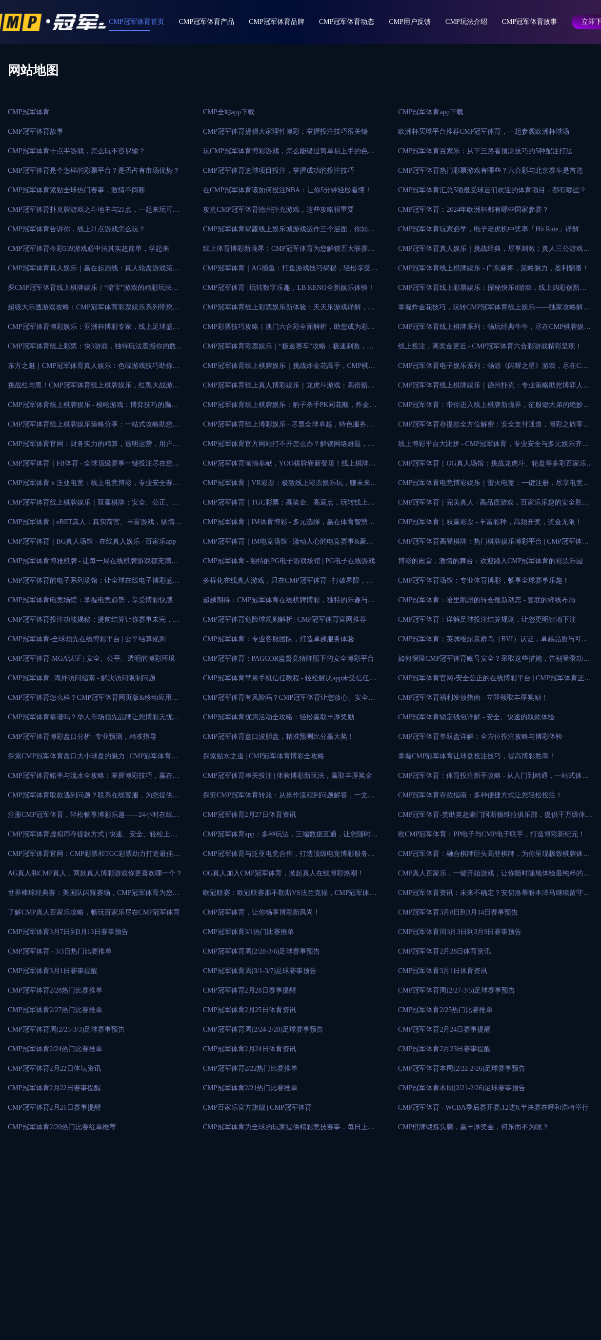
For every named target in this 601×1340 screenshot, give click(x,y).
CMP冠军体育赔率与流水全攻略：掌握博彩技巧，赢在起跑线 (94, 779)
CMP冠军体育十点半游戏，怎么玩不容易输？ (76, 151)
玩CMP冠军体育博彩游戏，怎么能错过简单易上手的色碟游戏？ (289, 154)
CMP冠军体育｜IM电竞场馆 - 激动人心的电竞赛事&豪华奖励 (288, 544)
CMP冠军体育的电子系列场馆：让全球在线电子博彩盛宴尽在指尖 (94, 583)
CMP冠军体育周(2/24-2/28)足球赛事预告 (263, 1029)
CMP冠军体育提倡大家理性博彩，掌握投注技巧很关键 (285, 131)
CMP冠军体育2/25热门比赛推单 (445, 1010)
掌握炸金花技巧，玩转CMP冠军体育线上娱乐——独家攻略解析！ (490, 310)
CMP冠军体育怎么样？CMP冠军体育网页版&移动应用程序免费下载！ (93, 701)
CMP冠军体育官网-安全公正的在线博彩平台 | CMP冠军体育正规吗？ (494, 681)
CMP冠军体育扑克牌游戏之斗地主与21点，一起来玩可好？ (90, 213)
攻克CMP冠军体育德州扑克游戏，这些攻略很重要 (278, 209)
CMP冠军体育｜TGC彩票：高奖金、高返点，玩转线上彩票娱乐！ (289, 505)
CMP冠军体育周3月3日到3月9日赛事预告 (460, 931)
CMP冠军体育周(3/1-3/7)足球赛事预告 (260, 971)
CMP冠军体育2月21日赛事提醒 (54, 1107)
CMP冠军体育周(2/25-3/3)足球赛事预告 (66, 1029)
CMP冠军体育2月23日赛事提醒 (444, 1049)
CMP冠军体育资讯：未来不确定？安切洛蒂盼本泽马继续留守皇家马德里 (494, 896)
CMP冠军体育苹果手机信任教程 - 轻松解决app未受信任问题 (289, 681)
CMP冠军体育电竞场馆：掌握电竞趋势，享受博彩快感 (90, 600)
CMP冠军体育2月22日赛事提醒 (54, 1088)
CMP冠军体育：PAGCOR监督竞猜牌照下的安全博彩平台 (288, 658)
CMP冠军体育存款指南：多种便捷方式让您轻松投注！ (480, 795)
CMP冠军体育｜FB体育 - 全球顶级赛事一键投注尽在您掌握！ (94, 466)
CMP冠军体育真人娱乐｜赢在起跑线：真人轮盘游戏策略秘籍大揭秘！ (94, 271)
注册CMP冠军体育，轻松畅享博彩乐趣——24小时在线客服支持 (94, 818)
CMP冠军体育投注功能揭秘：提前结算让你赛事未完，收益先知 (94, 622)
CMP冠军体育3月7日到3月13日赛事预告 (68, 931)
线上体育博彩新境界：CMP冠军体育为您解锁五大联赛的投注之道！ (289, 252)
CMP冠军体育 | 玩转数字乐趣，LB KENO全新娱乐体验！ (289, 287)
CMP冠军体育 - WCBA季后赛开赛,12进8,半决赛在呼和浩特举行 (493, 1107)
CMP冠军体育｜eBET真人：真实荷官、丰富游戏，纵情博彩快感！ (94, 525)
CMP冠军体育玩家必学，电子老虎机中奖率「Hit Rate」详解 (488, 229)
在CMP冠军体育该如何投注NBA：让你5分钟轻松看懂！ (287, 190)
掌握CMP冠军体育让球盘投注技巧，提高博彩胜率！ (477, 756)
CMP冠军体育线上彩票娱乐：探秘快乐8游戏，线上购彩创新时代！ (492, 291)
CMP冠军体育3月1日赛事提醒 (53, 971)
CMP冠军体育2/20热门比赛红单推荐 (62, 1127)
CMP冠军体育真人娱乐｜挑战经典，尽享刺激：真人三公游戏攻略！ (494, 252)
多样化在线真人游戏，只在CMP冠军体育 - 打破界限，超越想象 (288, 583)
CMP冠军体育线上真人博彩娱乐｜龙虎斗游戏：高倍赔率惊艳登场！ (289, 388)
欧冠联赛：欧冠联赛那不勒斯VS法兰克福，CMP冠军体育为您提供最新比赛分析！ (289, 896)
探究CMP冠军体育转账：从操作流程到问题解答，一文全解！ (289, 798)
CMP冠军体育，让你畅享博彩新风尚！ (261, 912)
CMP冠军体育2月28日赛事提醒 (249, 990)
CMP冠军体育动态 (347, 21)
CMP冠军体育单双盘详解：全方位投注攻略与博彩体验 (480, 736)
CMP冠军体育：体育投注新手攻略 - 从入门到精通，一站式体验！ (490, 779)
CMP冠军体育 (29, 112)
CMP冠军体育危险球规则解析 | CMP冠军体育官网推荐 (284, 619)
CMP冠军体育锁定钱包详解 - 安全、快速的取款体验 (476, 717)
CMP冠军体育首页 (136, 21)
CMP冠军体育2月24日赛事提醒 (444, 1029)
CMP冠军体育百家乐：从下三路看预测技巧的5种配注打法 (485, 151)
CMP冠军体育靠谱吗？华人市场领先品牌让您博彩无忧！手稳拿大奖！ (94, 720)
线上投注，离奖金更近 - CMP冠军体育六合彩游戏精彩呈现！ (490, 346)
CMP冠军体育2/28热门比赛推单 (55, 990)
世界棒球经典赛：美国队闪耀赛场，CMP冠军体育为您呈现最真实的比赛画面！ (94, 896)
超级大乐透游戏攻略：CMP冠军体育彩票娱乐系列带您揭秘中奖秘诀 (94, 310)
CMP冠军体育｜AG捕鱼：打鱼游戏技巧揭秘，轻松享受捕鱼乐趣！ (290, 271)
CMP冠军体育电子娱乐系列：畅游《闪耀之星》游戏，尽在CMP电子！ (494, 369)
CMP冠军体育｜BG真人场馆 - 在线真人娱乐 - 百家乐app (92, 541)
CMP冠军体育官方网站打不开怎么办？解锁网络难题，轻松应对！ (289, 447)
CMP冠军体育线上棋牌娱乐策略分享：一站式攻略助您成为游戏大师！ (94, 427)
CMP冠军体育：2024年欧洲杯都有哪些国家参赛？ (473, 209)
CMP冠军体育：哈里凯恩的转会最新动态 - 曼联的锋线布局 (486, 600)
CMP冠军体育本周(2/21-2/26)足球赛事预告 (461, 1088)
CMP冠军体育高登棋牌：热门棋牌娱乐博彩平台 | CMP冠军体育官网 (493, 544)
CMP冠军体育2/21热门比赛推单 (250, 1088)
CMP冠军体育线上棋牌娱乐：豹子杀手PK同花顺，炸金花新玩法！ (289, 408)
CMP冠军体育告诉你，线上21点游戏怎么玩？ (76, 229)
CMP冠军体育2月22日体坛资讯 (54, 1068)
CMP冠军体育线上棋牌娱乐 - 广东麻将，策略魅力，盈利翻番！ (493, 268)
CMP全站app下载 (229, 112)
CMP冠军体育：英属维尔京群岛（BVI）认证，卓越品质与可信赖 (493, 642)
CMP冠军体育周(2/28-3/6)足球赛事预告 (261, 951)
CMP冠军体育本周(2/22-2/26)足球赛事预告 (461, 1068)
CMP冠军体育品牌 (276, 21)
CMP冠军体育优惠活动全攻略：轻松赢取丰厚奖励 (278, 717)
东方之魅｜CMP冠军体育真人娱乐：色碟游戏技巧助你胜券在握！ (94, 369)
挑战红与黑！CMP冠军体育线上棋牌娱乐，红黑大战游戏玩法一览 (94, 388)
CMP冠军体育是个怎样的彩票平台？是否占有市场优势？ (94, 170)
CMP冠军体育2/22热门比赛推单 (250, 1068)
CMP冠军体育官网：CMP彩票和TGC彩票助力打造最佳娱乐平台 (94, 857)
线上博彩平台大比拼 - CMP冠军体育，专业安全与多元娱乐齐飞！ (490, 447)
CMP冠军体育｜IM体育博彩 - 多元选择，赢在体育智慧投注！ (289, 525)
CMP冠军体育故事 (530, 21)
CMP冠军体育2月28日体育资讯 (444, 951)
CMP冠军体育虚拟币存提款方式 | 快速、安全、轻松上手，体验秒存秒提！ (89, 837)
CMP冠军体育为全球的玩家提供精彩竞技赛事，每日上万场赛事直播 (289, 1130)
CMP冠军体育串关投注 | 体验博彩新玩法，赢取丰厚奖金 (287, 775)
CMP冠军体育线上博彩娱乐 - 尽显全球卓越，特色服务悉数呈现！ (288, 427)
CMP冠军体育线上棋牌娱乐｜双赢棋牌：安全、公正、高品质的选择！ (94, 505)
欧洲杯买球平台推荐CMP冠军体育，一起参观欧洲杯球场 (484, 131)
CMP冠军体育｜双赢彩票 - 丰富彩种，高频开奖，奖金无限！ (490, 522)
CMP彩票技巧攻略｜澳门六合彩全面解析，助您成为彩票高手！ (289, 330)
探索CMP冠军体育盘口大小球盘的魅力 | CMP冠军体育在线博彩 (93, 759)
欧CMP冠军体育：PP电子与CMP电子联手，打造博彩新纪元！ (491, 834)
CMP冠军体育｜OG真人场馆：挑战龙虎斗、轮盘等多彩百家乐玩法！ (495, 466)
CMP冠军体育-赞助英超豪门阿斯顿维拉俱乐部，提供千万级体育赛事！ (495, 818)
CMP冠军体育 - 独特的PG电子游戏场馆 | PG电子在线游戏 (289, 561)
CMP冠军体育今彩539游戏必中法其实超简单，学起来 (88, 248)
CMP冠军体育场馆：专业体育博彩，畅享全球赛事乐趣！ (484, 580)
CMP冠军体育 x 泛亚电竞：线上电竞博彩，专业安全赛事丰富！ (94, 486)
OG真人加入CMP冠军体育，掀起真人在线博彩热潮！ (283, 873)
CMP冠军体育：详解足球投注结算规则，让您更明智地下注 (487, 619)
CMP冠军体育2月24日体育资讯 (249, 1049)
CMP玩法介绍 (466, 21)
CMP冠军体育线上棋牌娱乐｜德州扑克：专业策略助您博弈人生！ (490, 388)
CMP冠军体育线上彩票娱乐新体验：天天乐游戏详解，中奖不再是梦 (289, 310)
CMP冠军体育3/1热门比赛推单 (248, 931)
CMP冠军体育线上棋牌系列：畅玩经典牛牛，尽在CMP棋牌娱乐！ (491, 330)
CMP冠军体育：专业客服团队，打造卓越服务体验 (278, 639)
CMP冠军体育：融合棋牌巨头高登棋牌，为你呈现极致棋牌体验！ (490, 857)
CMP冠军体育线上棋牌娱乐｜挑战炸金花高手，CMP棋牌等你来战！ (289, 369)
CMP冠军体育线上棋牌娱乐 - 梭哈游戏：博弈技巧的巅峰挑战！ (93, 408)
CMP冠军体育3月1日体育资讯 (443, 971)
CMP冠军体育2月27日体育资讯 (249, 814)
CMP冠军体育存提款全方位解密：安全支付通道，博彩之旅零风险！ (494, 427)
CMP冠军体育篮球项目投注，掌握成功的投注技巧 (278, 170)
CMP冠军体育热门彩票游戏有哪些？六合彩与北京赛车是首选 (490, 170)
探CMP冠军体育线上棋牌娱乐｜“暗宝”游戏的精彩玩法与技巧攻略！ (93, 291)
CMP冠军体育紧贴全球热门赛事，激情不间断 (76, 190)
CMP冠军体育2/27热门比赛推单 (55, 1010)
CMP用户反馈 (410, 21)
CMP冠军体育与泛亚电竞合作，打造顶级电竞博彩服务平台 (289, 857)
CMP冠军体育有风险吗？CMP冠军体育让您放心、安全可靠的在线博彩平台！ (289, 701)
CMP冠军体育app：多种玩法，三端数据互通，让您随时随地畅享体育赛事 (290, 837)
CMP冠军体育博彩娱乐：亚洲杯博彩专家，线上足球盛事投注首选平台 (94, 330)
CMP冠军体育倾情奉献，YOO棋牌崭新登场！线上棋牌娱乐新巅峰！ (289, 466)
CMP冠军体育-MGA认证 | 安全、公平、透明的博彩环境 (91, 658)
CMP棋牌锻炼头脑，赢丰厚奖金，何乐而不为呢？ (473, 1127)
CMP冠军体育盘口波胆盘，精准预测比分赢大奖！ (278, 736)
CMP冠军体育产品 (207, 21)
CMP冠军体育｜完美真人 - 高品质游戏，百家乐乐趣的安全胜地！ (490, 505)
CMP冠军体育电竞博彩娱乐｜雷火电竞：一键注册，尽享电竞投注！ (494, 486)
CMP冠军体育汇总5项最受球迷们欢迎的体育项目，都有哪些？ (492, 190)
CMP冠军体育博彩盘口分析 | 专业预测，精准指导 (82, 736)
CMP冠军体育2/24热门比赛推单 (55, 1049)
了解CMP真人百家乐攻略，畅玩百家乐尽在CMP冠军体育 (94, 912)
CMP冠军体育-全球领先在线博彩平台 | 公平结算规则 (87, 639)
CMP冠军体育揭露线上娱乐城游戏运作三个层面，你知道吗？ (289, 232)
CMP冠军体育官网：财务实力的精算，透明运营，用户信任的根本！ (94, 447)
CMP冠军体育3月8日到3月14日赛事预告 (458, 912)
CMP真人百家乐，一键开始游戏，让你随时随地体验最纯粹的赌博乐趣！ (494, 876)
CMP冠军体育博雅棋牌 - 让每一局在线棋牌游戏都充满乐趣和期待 (93, 564)
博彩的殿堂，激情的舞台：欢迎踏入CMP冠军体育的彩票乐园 (490, 561)
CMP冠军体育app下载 (430, 112)
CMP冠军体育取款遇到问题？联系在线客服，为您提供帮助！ (94, 798)
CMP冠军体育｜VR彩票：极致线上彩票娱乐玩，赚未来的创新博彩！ (290, 486)
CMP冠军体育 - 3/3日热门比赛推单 (60, 951)
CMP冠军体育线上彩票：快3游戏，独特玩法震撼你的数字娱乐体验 (95, 349)
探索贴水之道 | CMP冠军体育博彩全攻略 (263, 756)
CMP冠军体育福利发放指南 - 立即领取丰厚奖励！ (473, 697)
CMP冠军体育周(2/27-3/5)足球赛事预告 (456, 990)
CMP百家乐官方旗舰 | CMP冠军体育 (257, 1107)
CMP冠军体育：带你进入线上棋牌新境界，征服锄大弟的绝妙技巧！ (494, 408)
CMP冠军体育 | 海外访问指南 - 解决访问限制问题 (82, 678)
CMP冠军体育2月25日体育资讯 (249, 1010)
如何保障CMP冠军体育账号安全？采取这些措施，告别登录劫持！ (490, 662)
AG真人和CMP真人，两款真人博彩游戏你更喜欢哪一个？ (95, 873)
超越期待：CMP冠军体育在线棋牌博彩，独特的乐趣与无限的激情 (289, 603)
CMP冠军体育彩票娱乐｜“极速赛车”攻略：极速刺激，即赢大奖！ (288, 349)
